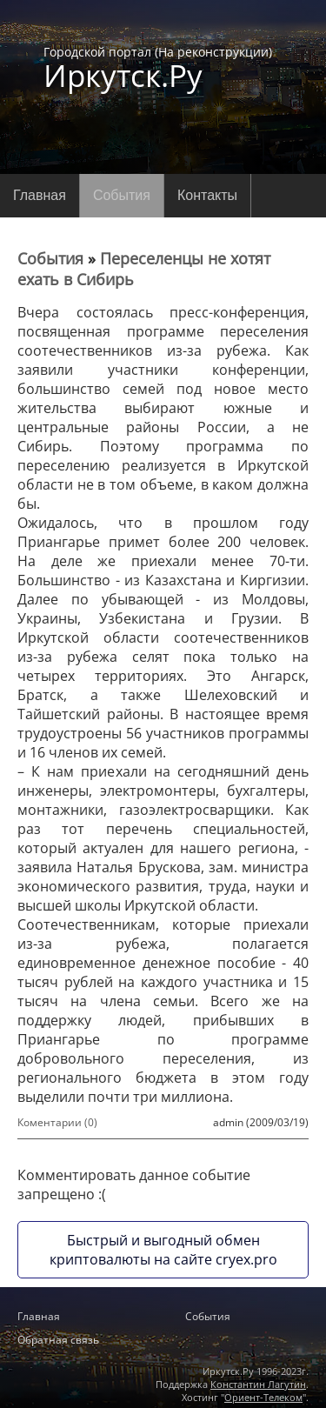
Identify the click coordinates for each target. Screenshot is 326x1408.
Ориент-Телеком (263, 1397)
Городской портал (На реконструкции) (157, 66)
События (121, 195)
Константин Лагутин (258, 1384)
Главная (39, 195)
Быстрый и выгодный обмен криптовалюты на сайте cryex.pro (163, 1250)
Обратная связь (58, 1339)
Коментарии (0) (57, 1122)
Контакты (207, 195)
